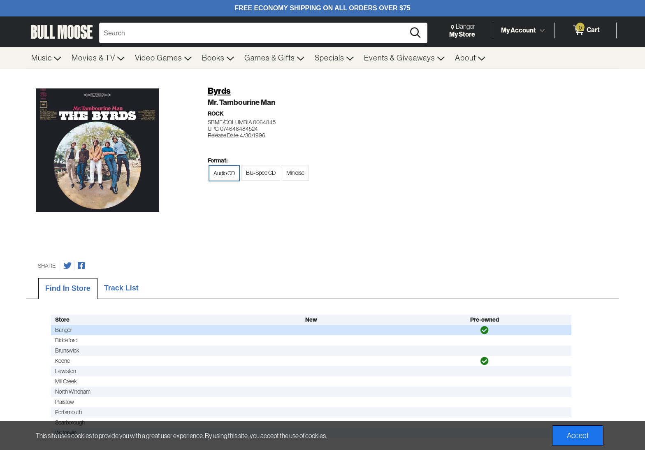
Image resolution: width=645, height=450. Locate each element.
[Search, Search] (253, 33)
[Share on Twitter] (67, 266)
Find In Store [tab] (67, 288)
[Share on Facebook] (81, 266)
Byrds (219, 90)
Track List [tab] (121, 288)
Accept (578, 435)
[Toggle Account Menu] (542, 31)
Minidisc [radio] (295, 172)
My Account (518, 30)
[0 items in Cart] (585, 30)
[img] (484, 330)
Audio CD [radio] (224, 173)
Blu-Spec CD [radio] (261, 172)
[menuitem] (46, 58)
